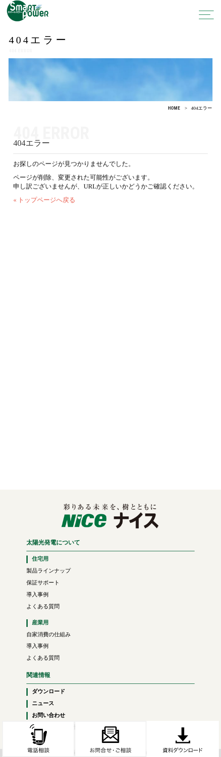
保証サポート (43, 583)
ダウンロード (48, 692)
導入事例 (37, 595)
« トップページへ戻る (44, 202)
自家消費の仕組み (48, 635)
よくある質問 (43, 607)
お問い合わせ (48, 715)
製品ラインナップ (48, 571)
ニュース (43, 703)
